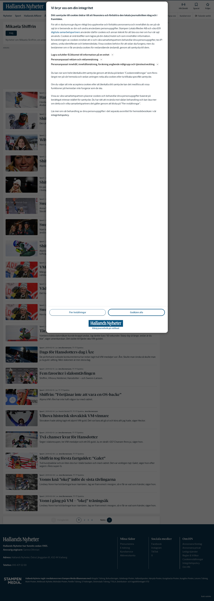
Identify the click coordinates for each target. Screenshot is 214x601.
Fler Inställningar (77, 312)
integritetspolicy (60, 115)
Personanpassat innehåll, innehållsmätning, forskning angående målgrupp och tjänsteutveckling (105, 64)
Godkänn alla (136, 312)
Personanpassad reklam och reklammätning (77, 59)
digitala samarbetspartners (65, 32)
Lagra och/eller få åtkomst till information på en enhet (82, 54)
